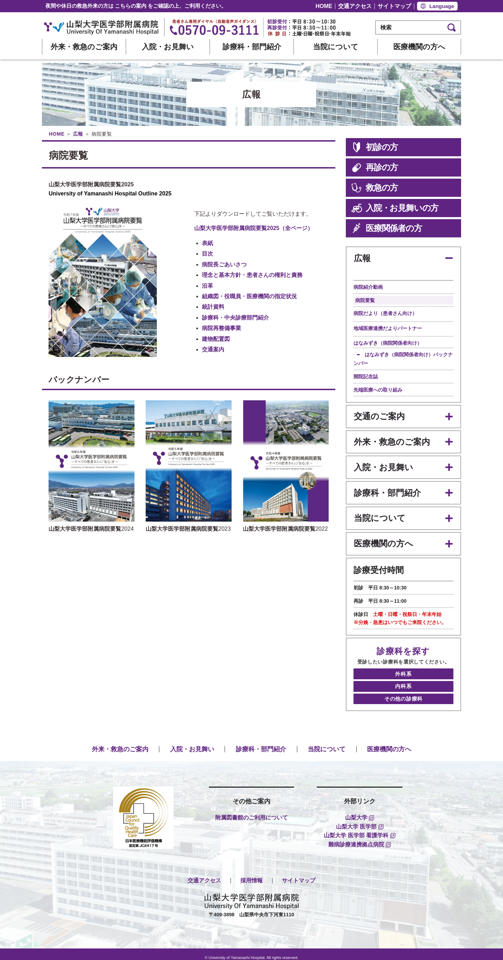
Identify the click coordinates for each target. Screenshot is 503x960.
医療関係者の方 (386, 228)
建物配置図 (216, 339)
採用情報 (251, 873)
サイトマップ (394, 6)
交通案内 (213, 349)
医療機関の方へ (419, 47)
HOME (323, 6)
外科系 (403, 669)
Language (441, 6)
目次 (207, 254)
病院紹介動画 (368, 286)
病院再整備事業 (221, 328)
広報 (78, 134)
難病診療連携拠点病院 (359, 837)
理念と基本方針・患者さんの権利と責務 (252, 275)
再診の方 (374, 167)
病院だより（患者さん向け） (385, 312)
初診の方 (374, 147)
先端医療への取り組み (377, 389)
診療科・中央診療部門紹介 (235, 318)
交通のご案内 (378, 415)
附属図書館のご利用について (251, 810)
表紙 (207, 243)
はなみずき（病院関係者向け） (387, 342)
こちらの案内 (130, 6)
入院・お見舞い (168, 47)
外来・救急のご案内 (84, 47)
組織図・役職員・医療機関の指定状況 (249, 296)
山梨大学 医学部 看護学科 (359, 828)
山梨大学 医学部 (360, 819)
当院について (335, 47)
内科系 (403, 680)
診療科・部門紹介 (252, 47)
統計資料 (213, 307)
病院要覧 (365, 299)
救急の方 (374, 187)
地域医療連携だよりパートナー (387, 327)
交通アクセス (355, 6)
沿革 (207, 286)
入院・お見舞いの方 (394, 208)
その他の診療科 (403, 692)
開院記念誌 (365, 376)
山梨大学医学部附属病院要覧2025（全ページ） (253, 228)
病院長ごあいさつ (224, 264)
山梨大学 (359, 810)
